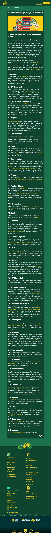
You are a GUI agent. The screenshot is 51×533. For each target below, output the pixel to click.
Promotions (29, 458)
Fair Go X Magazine (12, 474)
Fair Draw (28, 463)
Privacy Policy (30, 498)
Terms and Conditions (32, 494)
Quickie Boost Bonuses (32, 470)
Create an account (11, 460)
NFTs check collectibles (13, 512)
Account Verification (12, 462)
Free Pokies (29, 484)
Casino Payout (30, 479)
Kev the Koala (23, 188)
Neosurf (9, 495)
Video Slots (29, 477)
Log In (39, 3)
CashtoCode (10, 505)
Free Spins (29, 465)
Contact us (29, 501)
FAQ (27, 491)
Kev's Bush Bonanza (31, 460)
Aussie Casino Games (32, 472)
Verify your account (12, 507)
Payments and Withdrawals (14, 491)
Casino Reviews (11, 469)
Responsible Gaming (31, 496)
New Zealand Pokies (31, 474)
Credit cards (10, 498)
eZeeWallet (10, 500)
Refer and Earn (11, 467)
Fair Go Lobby (10, 457)
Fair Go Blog (10, 472)
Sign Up (46, 3)
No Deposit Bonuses (31, 467)
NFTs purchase (11, 510)
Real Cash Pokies (30, 482)
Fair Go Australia (11, 476)
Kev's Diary (10, 464)
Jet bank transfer (11, 502)
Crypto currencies (11, 493)
